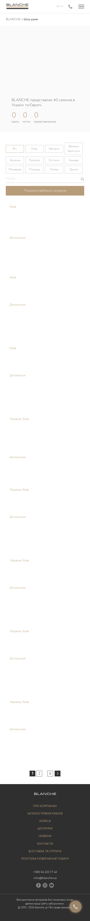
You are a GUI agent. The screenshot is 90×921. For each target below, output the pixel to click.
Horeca (45, 821)
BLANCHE (13, 19)
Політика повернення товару (45, 859)
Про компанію (45, 806)
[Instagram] (45, 886)
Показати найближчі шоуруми (45, 190)
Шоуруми (45, 828)
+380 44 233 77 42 (45, 872)
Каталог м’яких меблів (45, 813)
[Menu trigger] (81, 6)
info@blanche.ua (45, 878)
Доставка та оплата (44, 851)
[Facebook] (38, 886)
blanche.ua (41, 907)
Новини (45, 836)
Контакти (45, 844)
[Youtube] (51, 886)
